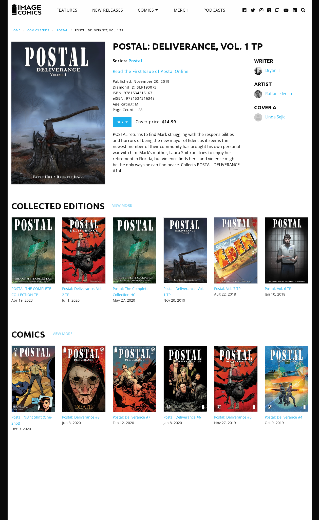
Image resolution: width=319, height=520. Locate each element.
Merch (181, 10)
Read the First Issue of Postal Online (151, 71)
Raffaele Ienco (278, 93)
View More (122, 205)
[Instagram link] (261, 10)
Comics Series (38, 30)
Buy (122, 121)
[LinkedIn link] (295, 10)
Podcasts (214, 10)
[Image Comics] (26, 9)
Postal (62, 30)
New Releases (107, 10)
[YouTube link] (286, 10)
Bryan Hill (274, 70)
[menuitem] (67, 10)
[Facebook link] (244, 10)
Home (15, 30)
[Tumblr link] (269, 10)
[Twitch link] (277, 10)
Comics (146, 10)
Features (67, 10)
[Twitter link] (253, 10)
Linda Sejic (275, 117)
